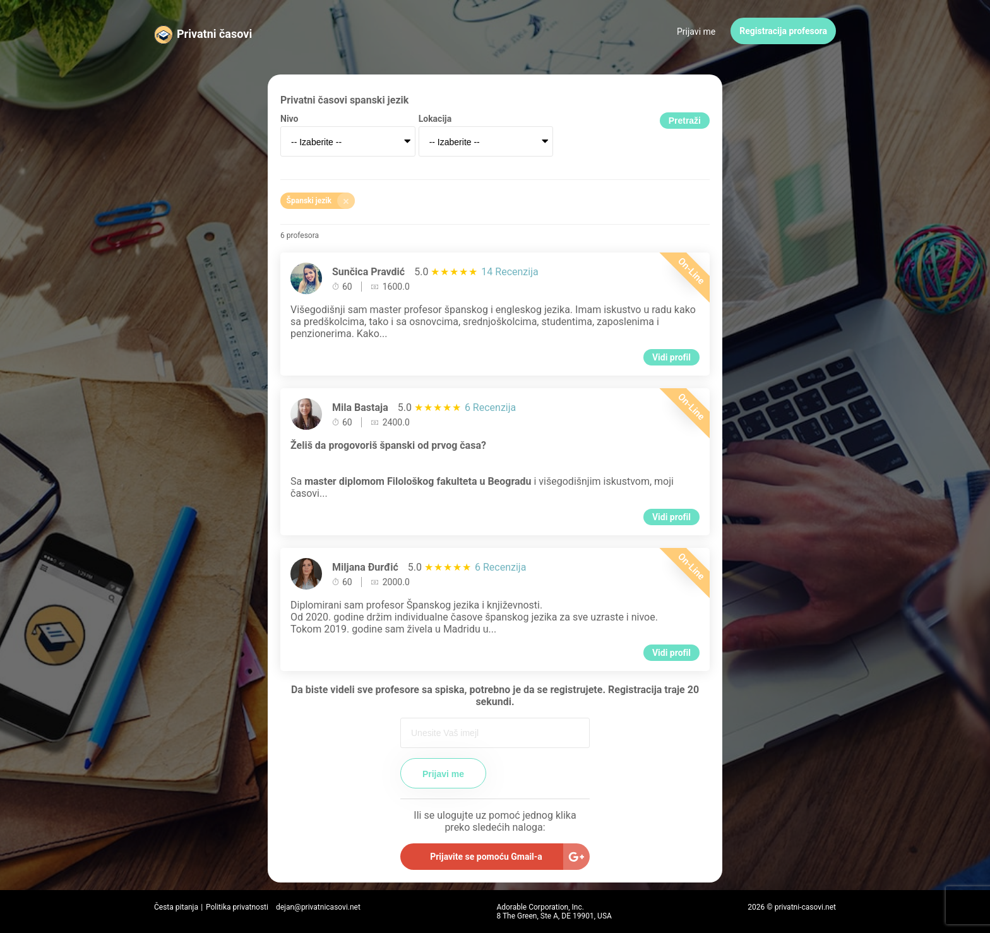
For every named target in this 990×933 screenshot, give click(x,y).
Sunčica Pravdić (368, 272)
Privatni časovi (214, 33)
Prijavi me (696, 32)
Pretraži (685, 121)
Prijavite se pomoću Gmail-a (486, 857)
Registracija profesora (783, 31)
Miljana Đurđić (365, 567)
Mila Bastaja (360, 407)
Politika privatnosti (237, 907)
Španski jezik (321, 201)
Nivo (289, 119)
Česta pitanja (176, 907)
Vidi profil (671, 357)
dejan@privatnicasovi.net (318, 907)
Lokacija (435, 119)
